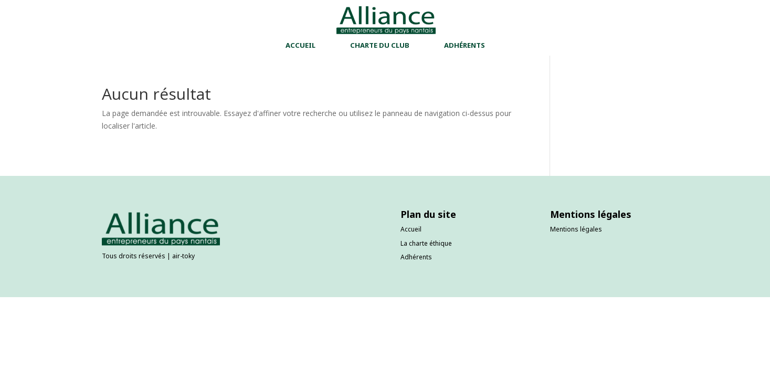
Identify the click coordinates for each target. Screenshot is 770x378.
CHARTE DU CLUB (379, 45)
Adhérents (416, 257)
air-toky (183, 255)
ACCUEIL (300, 45)
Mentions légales (576, 229)
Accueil (410, 229)
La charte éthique (426, 243)
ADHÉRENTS (464, 45)
